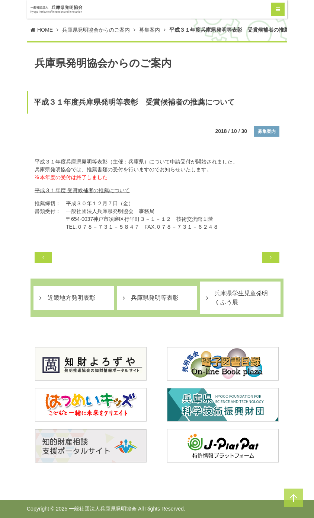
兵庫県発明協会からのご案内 (96, 30)
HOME (45, 30)
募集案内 (149, 30)
